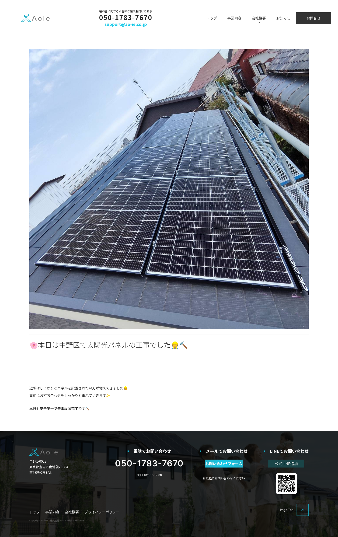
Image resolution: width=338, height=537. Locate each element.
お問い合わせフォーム (224, 463)
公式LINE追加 (286, 463)
